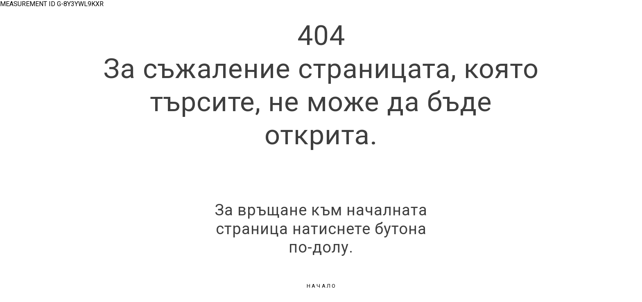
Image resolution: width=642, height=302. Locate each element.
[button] (321, 286)
